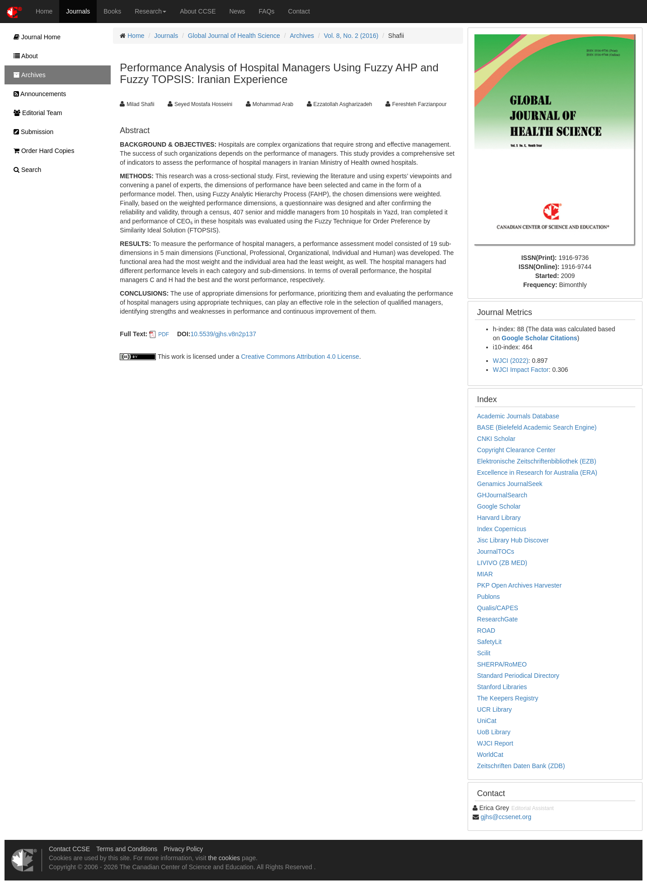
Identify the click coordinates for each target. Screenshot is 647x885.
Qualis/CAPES (497, 608)
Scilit (484, 653)
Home (44, 11)
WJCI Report (495, 743)
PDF (163, 334)
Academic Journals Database (518, 416)
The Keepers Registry (507, 698)
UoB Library (494, 732)
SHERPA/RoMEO (502, 664)
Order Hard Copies (41, 150)
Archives (302, 35)
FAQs (267, 11)
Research (150, 11)
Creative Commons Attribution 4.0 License (300, 356)
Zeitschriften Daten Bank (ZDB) (521, 765)
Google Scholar (499, 506)
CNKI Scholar (496, 438)
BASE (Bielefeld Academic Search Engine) (537, 427)
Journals (78, 11)
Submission (31, 131)
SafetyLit (489, 641)
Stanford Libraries (502, 686)
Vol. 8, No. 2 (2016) (351, 35)
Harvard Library (498, 517)
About (23, 56)
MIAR (485, 574)
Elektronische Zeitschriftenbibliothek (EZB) (536, 461)
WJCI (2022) (511, 360)
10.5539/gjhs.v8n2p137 (223, 334)
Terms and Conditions (126, 849)
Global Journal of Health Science (234, 35)
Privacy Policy (183, 849)
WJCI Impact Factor (521, 369)
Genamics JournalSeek (510, 483)
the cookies (224, 858)
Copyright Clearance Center (516, 450)
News (237, 11)
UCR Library (494, 709)
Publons (488, 596)
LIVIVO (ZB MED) (502, 562)
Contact (299, 11)
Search (25, 169)
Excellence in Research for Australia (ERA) (537, 472)
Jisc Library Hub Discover (513, 540)
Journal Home (35, 37)
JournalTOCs (495, 551)
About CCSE (198, 11)
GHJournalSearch (502, 495)
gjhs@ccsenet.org (506, 816)
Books (112, 11)
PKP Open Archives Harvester (519, 585)
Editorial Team (35, 112)
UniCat (487, 720)
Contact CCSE (69, 849)
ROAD (486, 630)
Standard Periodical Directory (518, 675)
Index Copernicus (501, 529)
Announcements (37, 93)
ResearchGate (497, 619)
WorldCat (490, 754)
